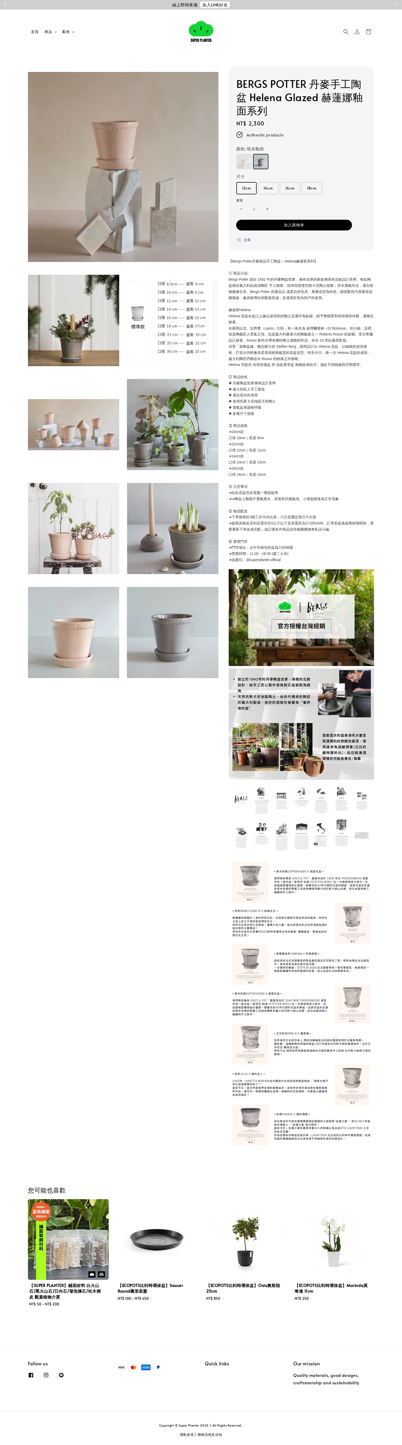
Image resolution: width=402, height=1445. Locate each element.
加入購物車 (294, 224)
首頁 (34, 31)
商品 (48, 31)
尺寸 (240, 176)
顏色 (250, 148)
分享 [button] (243, 239)
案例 (65, 31)
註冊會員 (238, 4)
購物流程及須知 (210, 1434)
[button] (345, 31)
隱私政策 (187, 1434)
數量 (239, 200)
